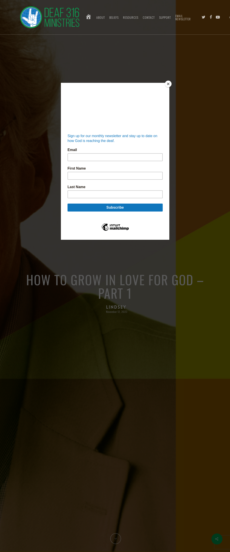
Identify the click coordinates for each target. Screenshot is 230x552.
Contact (149, 17)
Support (165, 17)
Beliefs (114, 17)
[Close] (168, 84)
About (100, 17)
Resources (130, 17)
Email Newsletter (183, 17)
